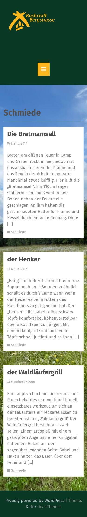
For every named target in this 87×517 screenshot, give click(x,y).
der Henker (23, 259)
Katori (32, 506)
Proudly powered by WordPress (34, 500)
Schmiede (18, 232)
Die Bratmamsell (31, 134)
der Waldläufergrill (34, 372)
